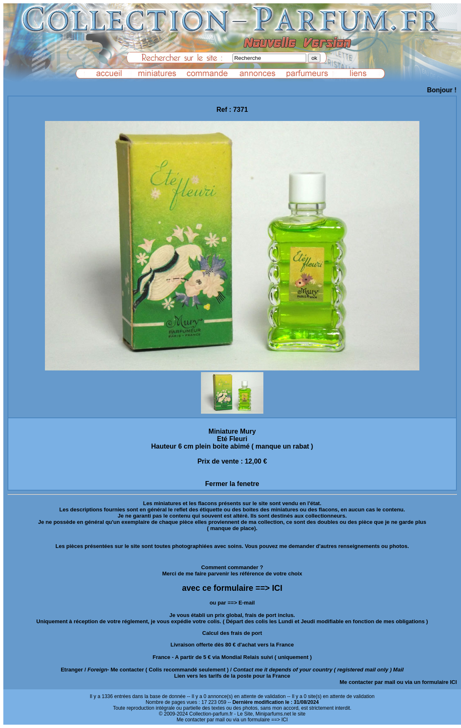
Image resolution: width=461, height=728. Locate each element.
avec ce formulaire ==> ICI (232, 587)
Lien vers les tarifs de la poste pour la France (232, 676)
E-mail (246, 603)
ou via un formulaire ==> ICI (257, 720)
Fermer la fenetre (232, 483)
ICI (453, 682)
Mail (398, 669)
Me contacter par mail (367, 682)
